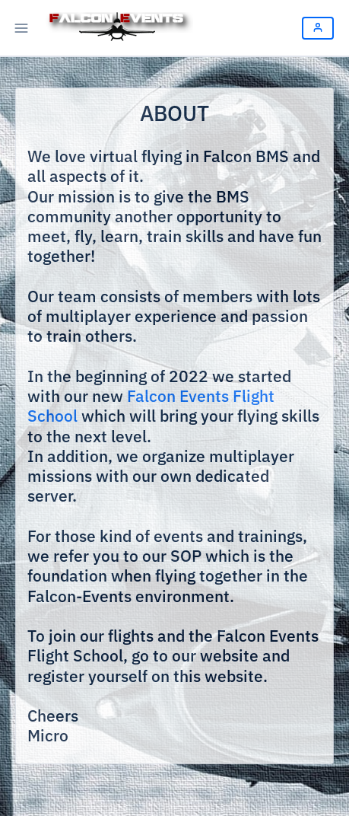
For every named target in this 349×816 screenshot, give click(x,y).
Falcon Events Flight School (150, 405)
